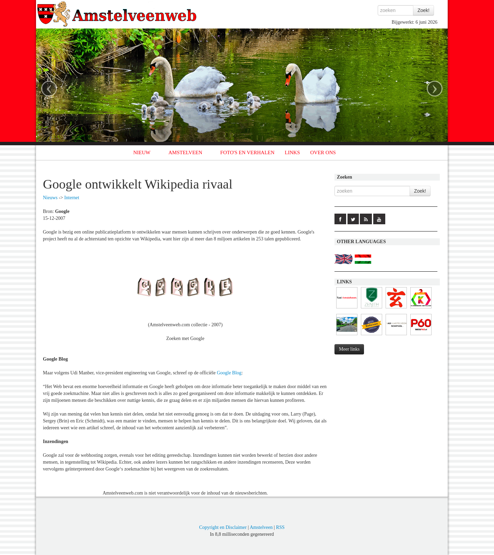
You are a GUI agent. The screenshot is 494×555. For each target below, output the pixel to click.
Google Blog (229, 372)
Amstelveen (261, 527)
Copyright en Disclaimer (222, 527)
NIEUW (142, 152)
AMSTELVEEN (185, 152)
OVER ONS (323, 152)
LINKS (292, 152)
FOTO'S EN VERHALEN (247, 152)
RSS (280, 527)
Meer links (349, 349)
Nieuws (50, 197)
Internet (71, 197)
